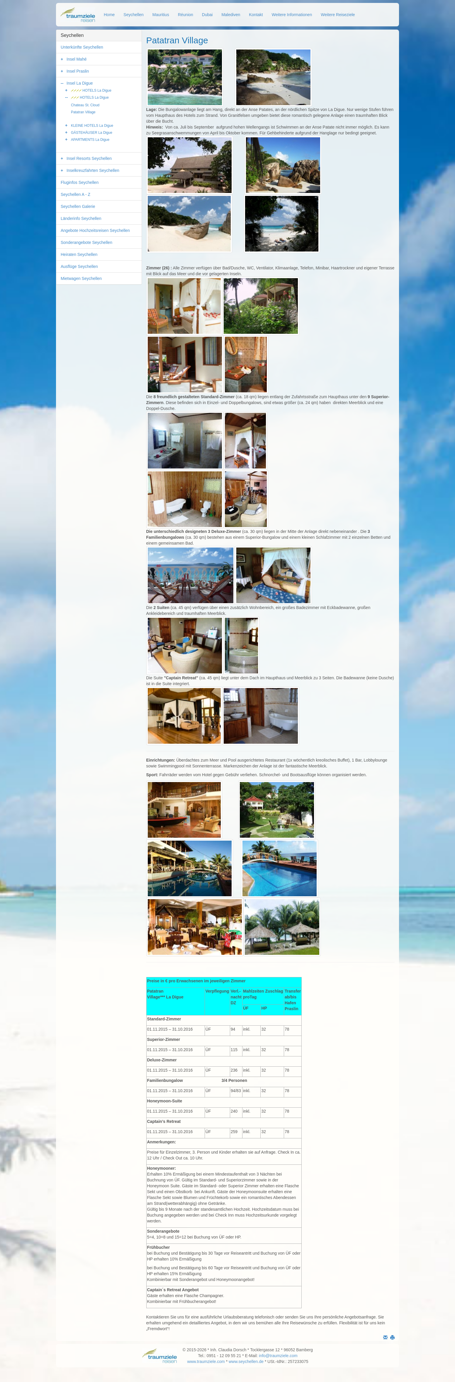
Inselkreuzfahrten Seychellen (93, 170)
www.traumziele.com (206, 1361)
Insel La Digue (80, 83)
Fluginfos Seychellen (80, 182)
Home (109, 14)
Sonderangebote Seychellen (86, 242)
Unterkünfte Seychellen (82, 47)
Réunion (185, 14)
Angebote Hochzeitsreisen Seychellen (95, 230)
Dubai (207, 14)
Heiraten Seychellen (79, 254)
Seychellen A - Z (75, 194)
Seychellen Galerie (78, 206)
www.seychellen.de (246, 1361)
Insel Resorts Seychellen (89, 158)
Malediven (230, 14)
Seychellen (133, 14)
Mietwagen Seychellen (81, 278)
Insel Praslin (78, 71)
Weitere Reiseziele (338, 14)
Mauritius (160, 14)
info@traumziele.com (278, 1355)
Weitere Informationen (292, 14)
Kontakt (256, 14)
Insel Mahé (76, 59)
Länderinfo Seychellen (81, 218)
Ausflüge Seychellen (79, 266)
